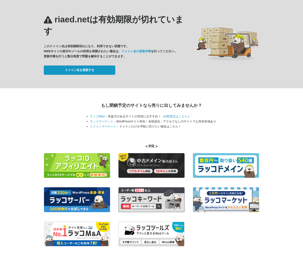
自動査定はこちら (175, 116)
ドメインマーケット (103, 126)
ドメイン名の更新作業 (136, 51)
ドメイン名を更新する (79, 70)
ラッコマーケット (101, 121)
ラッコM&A (97, 116)
